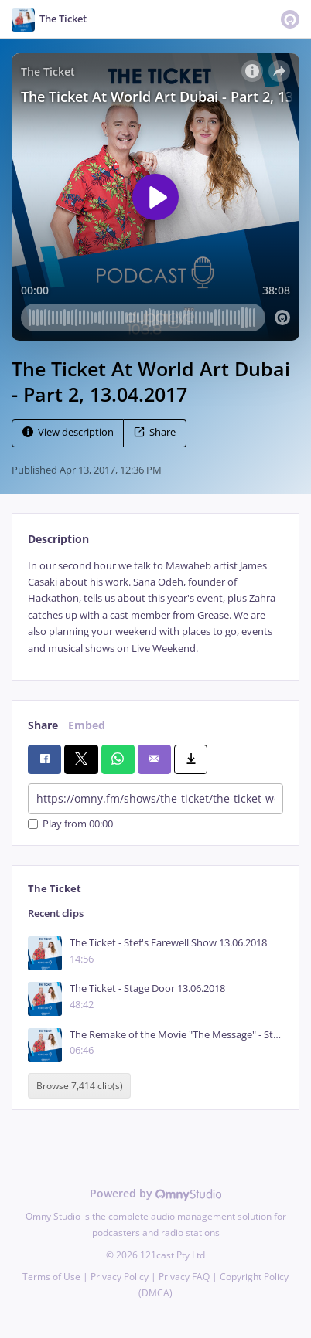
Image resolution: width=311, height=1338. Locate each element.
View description (68, 432)
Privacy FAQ (184, 1276)
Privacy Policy (120, 1276)
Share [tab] (43, 725)
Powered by (156, 1193)
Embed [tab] (86, 725)
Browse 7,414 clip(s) (79, 1085)
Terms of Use (51, 1276)
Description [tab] (58, 538)
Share (155, 432)
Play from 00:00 (70, 824)
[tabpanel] (155, 607)
